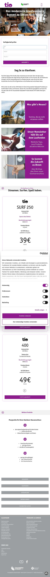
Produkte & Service (33, 518)
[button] (25, 188)
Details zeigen (39, 310)
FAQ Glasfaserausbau (31, 532)
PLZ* (5, 46)
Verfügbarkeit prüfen (6, 538)
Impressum (3, 554)
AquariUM (25, 479)
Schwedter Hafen (25, 506)
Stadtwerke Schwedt (5, 548)
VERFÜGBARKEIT (25, 327)
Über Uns (4, 545)
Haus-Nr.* (6, 56)
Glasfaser (5, 518)
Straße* (5, 51)
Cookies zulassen (25, 316)
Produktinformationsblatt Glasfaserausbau (35, 530)
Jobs (2, 550)
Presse (2, 551)
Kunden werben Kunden (31, 538)
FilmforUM (25, 486)
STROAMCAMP (25, 492)
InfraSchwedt (25, 499)
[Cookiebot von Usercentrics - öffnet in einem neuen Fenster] (40, 253)
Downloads (28, 537)
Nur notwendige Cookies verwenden (25, 322)
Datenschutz (4, 553)
